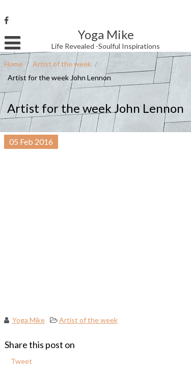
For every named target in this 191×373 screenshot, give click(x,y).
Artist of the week (62, 63)
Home (13, 63)
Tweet (21, 361)
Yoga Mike (28, 320)
